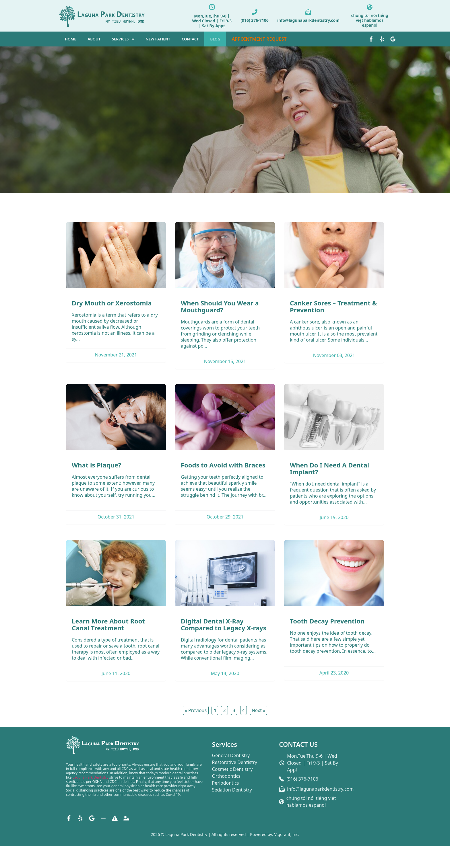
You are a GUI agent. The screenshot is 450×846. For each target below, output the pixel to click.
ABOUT (94, 39)
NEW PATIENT (158, 39)
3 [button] (234, 710)
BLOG (215, 39)
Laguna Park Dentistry (90, 777)
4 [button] (243, 710)
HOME (70, 39)
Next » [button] (258, 710)
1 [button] (215, 710)
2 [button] (224, 710)
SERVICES (120, 39)
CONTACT (190, 39)
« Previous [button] (196, 710)
